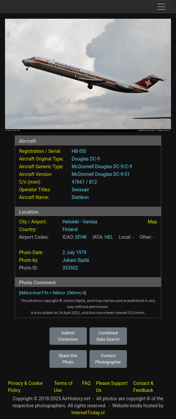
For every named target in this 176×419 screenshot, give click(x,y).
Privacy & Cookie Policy (25, 387)
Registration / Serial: (40, 151)
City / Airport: (33, 221)
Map (152, 221)
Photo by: (28, 260)
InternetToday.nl (88, 412)
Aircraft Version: (35, 174)
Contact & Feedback (143, 387)
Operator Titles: (35, 189)
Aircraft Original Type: (41, 159)
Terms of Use (63, 387)
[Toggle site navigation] (161, 6)
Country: (27, 229)
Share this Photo (67, 358)
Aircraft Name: (34, 197)
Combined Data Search (108, 336)
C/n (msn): (30, 182)
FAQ (86, 383)
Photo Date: (31, 252)
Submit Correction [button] (68, 336)
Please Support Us (112, 387)
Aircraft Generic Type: (41, 166)
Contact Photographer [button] (108, 358)
